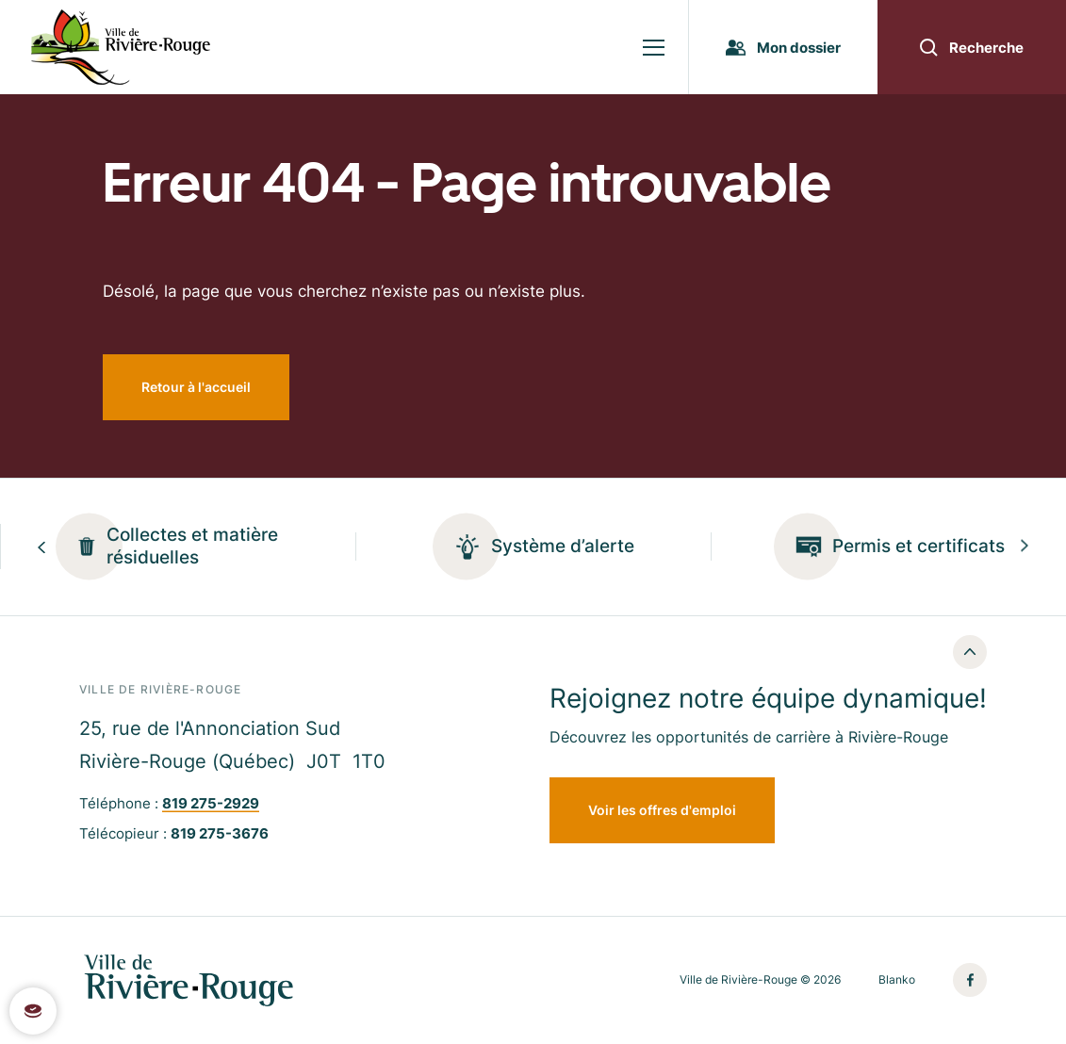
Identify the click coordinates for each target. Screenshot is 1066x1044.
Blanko (896, 980)
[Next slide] (1024, 547)
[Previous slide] (41, 547)
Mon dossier (783, 48)
